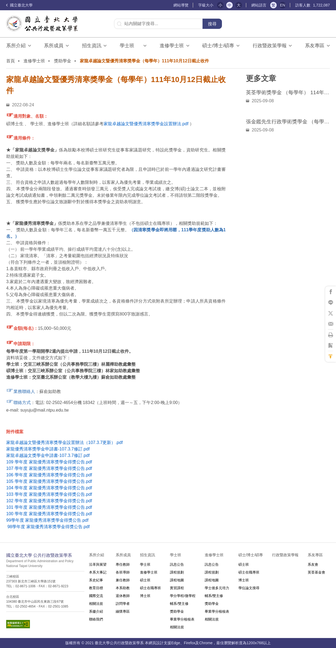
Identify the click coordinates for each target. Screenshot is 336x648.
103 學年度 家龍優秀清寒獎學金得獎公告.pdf (49, 494)
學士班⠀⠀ (130, 45)
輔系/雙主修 (179, 604)
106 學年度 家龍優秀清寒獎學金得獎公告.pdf (49, 475)
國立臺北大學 (19, 5)
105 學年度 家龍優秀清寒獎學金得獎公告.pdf (49, 481)
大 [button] (239, 5)
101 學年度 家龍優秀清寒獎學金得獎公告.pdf (49, 507)
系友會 (313, 564)
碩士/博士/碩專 (218, 45)
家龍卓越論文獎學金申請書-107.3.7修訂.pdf (48, 455)
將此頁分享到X (330, 313)
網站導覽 (180, 5)
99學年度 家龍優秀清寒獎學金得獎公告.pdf (47, 520)
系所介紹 (16, 45)
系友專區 (314, 45)
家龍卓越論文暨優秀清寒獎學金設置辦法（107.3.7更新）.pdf (64, 442)
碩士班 (145, 580)
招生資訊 (91, 45)
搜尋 (212, 24)
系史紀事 (96, 580)
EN (282, 5)
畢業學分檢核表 (182, 619)
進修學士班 (172, 45)
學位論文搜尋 (248, 588)
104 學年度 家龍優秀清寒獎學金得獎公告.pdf (49, 488)
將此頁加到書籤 (330, 345)
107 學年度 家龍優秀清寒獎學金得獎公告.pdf (49, 468)
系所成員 (53, 45)
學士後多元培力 (217, 588)
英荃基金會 (316, 572)
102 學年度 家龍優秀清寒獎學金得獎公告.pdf (49, 500)
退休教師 (123, 596)
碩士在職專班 (150, 588)
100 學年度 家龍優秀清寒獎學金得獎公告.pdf (49, 513)
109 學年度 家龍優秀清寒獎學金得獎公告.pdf (49, 462)
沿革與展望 (98, 564)
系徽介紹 (96, 611)
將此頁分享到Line (330, 302)
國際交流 (96, 596)
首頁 (10, 61)
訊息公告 (177, 564)
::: (171, 5)
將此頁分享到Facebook (330, 291)
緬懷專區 (123, 611)
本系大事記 (98, 572)
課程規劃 (177, 572)
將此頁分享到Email (330, 324)
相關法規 (96, 604)
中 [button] (229, 5)
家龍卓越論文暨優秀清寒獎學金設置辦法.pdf (146, 123)
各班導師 (123, 572)
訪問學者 (123, 604)
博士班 (145, 596)
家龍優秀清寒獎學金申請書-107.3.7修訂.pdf (48, 449)
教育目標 (96, 588)
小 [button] (220, 5)
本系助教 (123, 588)
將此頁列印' (330, 335)
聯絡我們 (96, 619)
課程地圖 (177, 580)
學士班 (145, 564)
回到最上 (330, 356)
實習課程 (177, 588)
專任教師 (123, 564)
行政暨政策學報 (270, 45)
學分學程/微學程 (183, 596)
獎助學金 (62, 61)
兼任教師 (123, 580)
